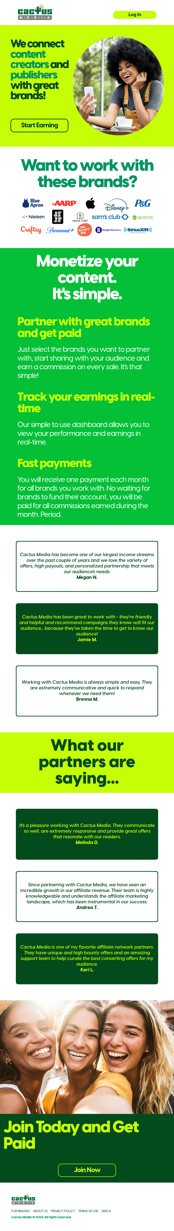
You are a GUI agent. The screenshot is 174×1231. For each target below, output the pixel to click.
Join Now (87, 1170)
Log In (134, 14)
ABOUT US (40, 1211)
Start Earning (39, 125)
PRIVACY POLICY (63, 1211)
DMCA (106, 1211)
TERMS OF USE (88, 1211)
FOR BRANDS (20, 1211)
